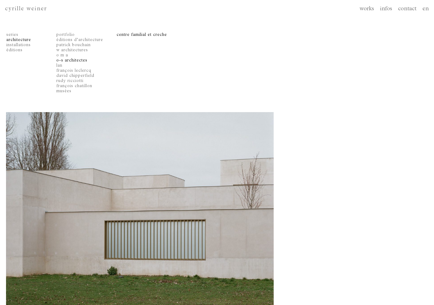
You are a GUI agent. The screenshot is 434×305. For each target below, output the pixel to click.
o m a (62, 55)
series (12, 35)
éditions (14, 50)
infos (386, 9)
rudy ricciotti (69, 81)
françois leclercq (73, 71)
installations (18, 45)
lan (59, 66)
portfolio (65, 35)
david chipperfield (75, 76)
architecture (18, 40)
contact (407, 9)
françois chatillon (74, 86)
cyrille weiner (26, 9)
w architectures (72, 50)
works (367, 9)
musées (63, 91)
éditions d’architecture (79, 40)
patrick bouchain (73, 45)
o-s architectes (71, 60)
